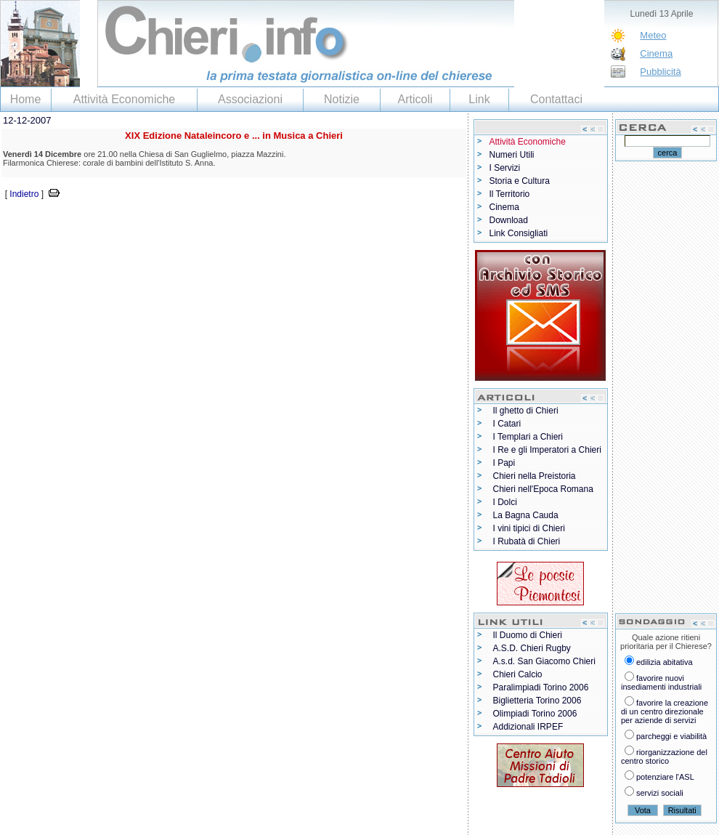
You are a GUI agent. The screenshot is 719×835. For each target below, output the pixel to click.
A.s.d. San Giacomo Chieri (544, 661)
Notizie (342, 99)
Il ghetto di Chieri (525, 411)
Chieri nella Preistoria (534, 476)
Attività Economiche (124, 99)
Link (479, 99)
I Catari (507, 424)
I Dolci (505, 502)
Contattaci (556, 99)
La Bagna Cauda (525, 515)
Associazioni (250, 99)
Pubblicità (660, 71)
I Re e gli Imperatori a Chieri (547, 450)
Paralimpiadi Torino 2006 (541, 687)
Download (509, 220)
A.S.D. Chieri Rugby (532, 648)
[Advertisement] (170, 223)
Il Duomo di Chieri (527, 635)
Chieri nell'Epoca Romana (543, 489)
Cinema (656, 53)
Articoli (414, 99)
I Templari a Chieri (528, 437)
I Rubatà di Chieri (527, 541)
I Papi (504, 463)
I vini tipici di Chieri (529, 528)
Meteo (653, 35)
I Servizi (505, 168)
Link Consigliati (519, 233)
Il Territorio (510, 194)
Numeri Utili (512, 155)
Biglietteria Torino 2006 (537, 700)
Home (25, 99)
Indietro (23, 194)
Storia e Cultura (520, 181)
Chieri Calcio (518, 674)
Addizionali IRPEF (528, 727)
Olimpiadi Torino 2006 (535, 714)
